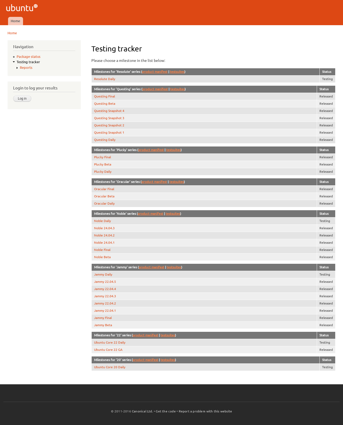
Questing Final (104, 96)
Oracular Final (104, 189)
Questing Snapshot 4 (109, 110)
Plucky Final (102, 157)
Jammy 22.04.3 (105, 296)
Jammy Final (103, 317)
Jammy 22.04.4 (105, 289)
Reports (26, 67)
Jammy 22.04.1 (105, 310)
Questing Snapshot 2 (109, 125)
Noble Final (102, 249)
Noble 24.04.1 (104, 242)
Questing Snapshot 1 (109, 132)
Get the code (166, 411)
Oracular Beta (104, 196)
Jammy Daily (103, 274)
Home (15, 21)
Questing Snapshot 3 (109, 118)
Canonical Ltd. (142, 411)
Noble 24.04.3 (104, 228)
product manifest (154, 71)
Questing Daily (104, 139)
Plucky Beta (102, 164)
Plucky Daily (102, 171)
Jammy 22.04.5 (105, 281)
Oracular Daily (104, 203)
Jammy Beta (103, 325)
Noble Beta (102, 257)
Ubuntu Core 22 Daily (109, 342)
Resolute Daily (104, 79)
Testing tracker (28, 62)
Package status (28, 56)
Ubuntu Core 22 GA (108, 349)
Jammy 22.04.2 (105, 303)
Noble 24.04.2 (104, 235)
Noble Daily (102, 221)
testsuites (177, 71)
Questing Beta (104, 103)
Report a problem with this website (205, 411)
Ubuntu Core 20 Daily (109, 367)
